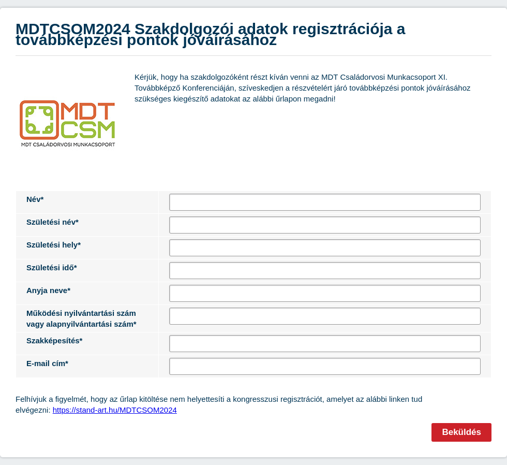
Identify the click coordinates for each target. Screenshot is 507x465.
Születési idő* (51, 267)
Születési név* (52, 221)
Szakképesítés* (54, 340)
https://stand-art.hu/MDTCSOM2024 (115, 409)
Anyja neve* (48, 290)
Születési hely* (53, 244)
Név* (34, 199)
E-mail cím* (47, 363)
